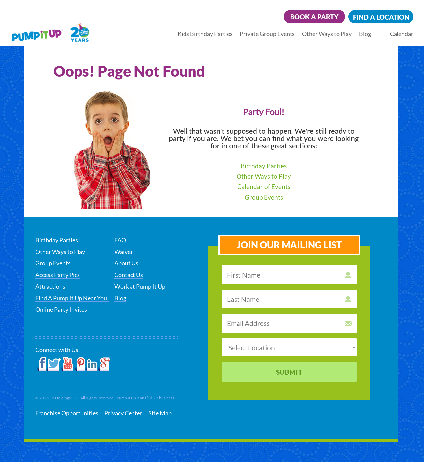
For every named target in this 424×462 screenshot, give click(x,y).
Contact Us (128, 274)
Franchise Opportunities (66, 413)
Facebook (41, 364)
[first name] (289, 274)
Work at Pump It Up (139, 286)
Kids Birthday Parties (205, 33)
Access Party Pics (57, 274)
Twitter (54, 364)
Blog (365, 33)
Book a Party (314, 17)
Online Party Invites (61, 309)
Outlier (151, 397)
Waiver (123, 251)
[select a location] (289, 347)
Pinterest (79, 364)
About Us (126, 263)
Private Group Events (267, 33)
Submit (289, 372)
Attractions (50, 286)
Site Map (160, 413)
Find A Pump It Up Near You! (72, 297)
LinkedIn (91, 364)
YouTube (67, 364)
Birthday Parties (264, 166)
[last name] (289, 299)
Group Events (264, 197)
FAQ (120, 240)
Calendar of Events (263, 186)
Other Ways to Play (327, 33)
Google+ (104, 364)
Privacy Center (123, 413)
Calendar (401, 33)
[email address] (289, 323)
